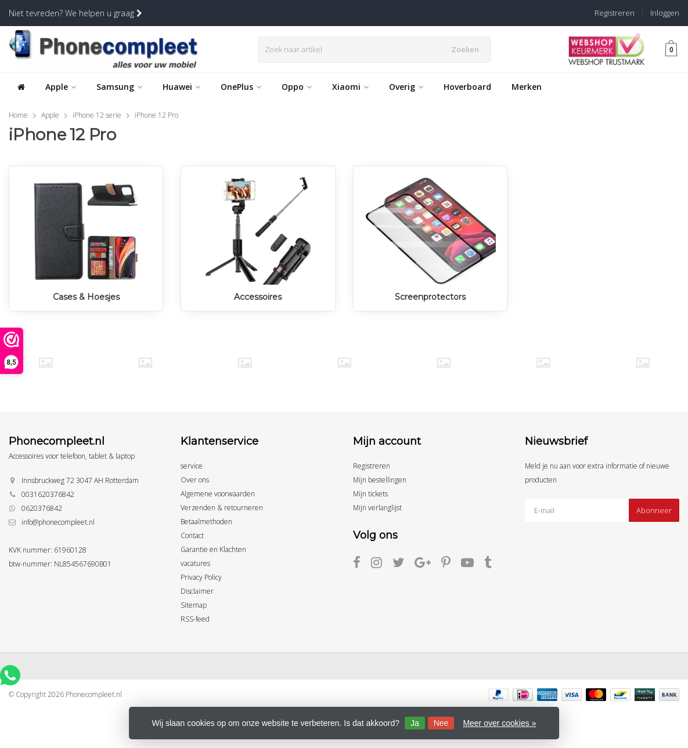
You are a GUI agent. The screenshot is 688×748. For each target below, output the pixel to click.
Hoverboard (467, 86)
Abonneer (654, 510)
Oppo (297, 86)
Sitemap (194, 605)
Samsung (119, 86)
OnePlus (241, 86)
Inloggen (664, 13)
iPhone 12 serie (97, 115)
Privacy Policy (201, 577)
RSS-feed (195, 619)
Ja (414, 723)
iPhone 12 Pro (156, 115)
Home (18, 115)
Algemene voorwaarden (218, 494)
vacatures (195, 563)
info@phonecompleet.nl (58, 522)
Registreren (615, 13)
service (192, 466)
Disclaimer (197, 591)
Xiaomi (350, 86)
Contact (192, 535)
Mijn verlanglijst (377, 508)
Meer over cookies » (499, 723)
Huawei (181, 86)
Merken (527, 86)
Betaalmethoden (206, 521)
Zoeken (467, 49)
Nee (441, 723)
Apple (60, 86)
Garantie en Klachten (213, 549)
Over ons (195, 480)
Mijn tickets (370, 494)
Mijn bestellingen (379, 480)
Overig (406, 86)
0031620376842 (47, 494)
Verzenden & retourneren (222, 508)
